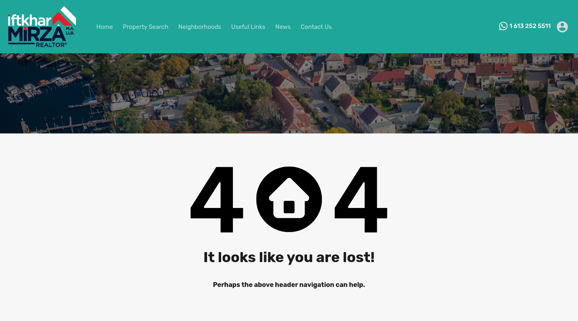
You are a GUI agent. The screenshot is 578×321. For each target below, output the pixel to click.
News (283, 26)
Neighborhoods (199, 26)
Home (104, 26)
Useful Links (248, 26)
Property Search (145, 26)
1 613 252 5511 (530, 26)
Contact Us (316, 26)
